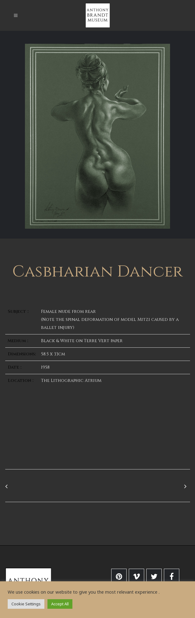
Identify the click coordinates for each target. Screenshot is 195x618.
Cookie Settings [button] (26, 604)
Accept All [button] (60, 604)
